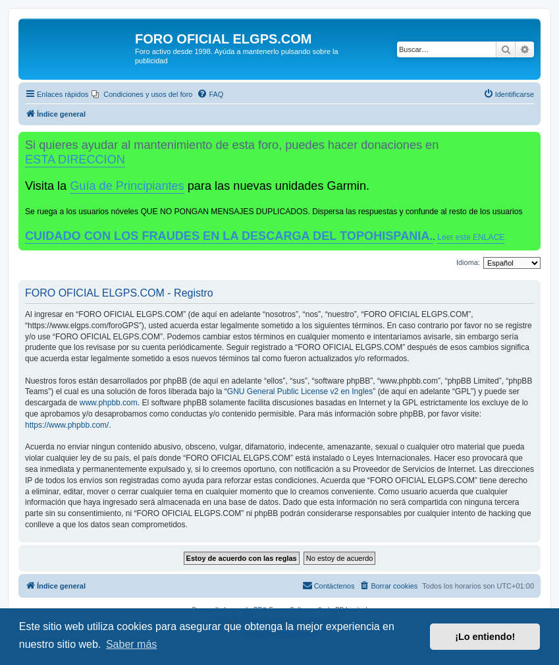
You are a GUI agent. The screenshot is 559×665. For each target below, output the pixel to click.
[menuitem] (142, 94)
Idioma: (468, 262)
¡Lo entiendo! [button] (485, 636)
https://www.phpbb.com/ (67, 425)
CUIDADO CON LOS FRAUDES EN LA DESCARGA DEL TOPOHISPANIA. (229, 236)
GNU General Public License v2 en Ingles (300, 391)
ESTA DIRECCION (75, 159)
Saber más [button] (131, 644)
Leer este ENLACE (470, 237)
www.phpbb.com (109, 402)
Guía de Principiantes (127, 185)
